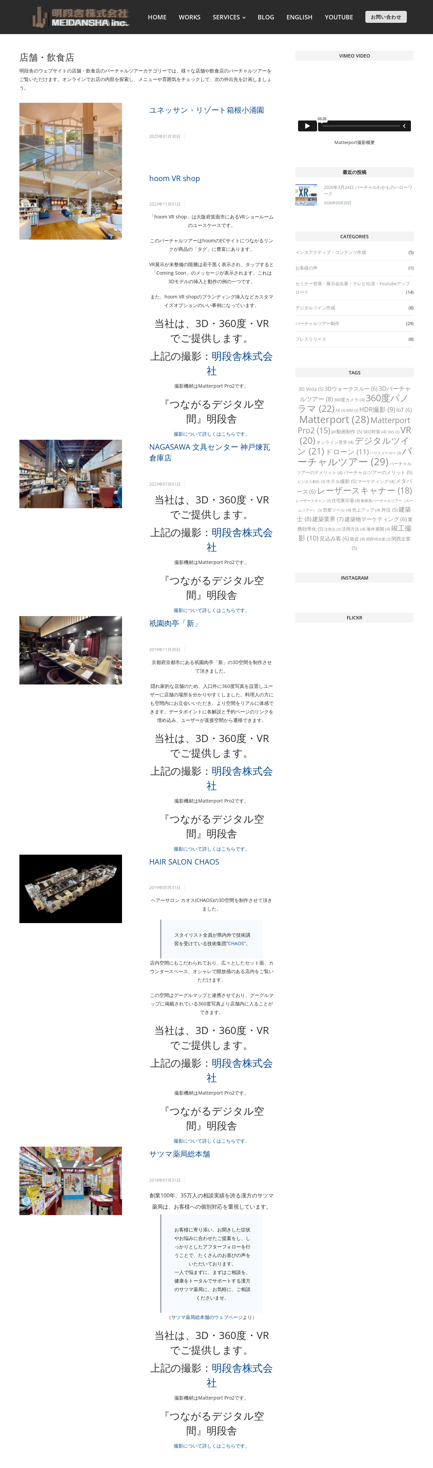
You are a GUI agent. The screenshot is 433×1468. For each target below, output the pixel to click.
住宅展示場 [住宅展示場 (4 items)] (346, 500)
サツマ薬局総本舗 (179, 1153)
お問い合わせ (386, 17)
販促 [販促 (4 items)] (357, 539)
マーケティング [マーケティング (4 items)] (376, 481)
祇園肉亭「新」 (175, 623)
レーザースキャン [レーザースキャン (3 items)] (313, 500)
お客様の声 (306, 268)
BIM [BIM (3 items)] (352, 410)
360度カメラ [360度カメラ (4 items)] (349, 400)
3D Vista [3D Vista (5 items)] (311, 389)
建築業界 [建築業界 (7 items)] (328, 519)
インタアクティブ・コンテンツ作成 (330, 252)
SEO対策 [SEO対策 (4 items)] (374, 432)
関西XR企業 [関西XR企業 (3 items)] (378, 539)
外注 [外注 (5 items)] (389, 509)
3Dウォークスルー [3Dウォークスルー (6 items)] (351, 388)
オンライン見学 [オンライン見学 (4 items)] (334, 442)
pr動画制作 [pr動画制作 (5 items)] (346, 431)
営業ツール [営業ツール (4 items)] (337, 510)
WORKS (190, 17)
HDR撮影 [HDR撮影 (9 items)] (377, 409)
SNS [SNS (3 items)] (393, 432)
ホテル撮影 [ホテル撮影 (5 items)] (341, 481)
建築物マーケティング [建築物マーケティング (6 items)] (376, 519)
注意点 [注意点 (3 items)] (332, 529)
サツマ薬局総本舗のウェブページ (207, 1317)
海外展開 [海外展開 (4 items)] (378, 529)
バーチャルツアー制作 (317, 323)
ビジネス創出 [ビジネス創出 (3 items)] (311, 481)
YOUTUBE (339, 17)
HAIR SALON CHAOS (184, 861)
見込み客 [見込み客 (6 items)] (334, 538)
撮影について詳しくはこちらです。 (212, 434)
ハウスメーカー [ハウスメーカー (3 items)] (385, 453)
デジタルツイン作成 (315, 308)
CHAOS (236, 943)
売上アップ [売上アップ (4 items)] (366, 510)
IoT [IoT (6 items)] (404, 410)
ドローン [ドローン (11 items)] (347, 451)
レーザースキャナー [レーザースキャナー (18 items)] (364, 490)
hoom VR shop (174, 178)
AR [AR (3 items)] (340, 410)
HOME (157, 17)
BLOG (266, 17)
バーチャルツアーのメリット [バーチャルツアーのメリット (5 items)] (378, 472)
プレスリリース (310, 339)
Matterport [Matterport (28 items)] (334, 419)
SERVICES (229, 17)
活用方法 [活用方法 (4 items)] (353, 529)
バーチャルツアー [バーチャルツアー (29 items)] (354, 456)
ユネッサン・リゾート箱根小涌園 (206, 109)
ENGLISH (300, 17)
